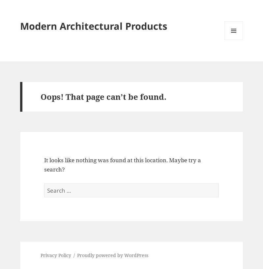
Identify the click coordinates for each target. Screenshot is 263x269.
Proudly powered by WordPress (112, 255)
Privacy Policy (56, 255)
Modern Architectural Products (93, 25)
